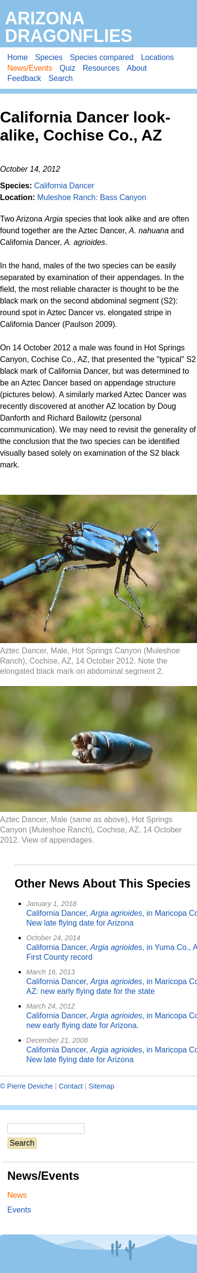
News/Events (29, 68)
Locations (157, 57)
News (17, 1195)
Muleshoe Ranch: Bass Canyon (91, 197)
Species (48, 57)
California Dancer (64, 186)
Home (17, 57)
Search (61, 78)
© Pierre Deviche (26, 1086)
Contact (71, 1086)
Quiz (67, 68)
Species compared (102, 57)
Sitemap (101, 1086)
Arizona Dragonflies (68, 27)
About (137, 68)
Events (19, 1210)
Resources (101, 68)
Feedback (24, 78)
